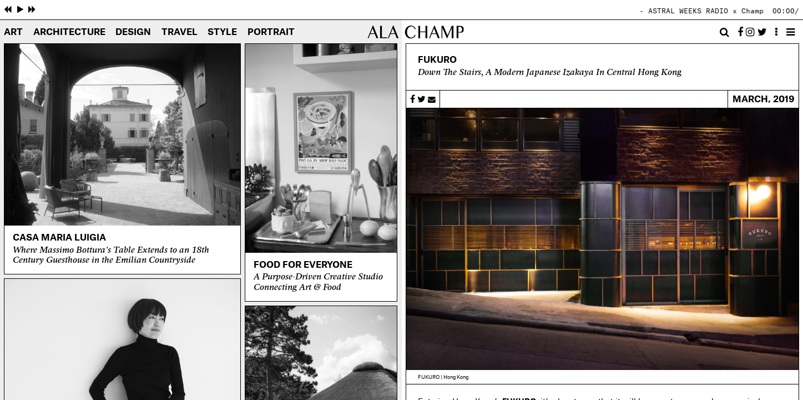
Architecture (69, 32)
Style (222, 32)
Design (133, 32)
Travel (179, 32)
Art (13, 32)
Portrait (271, 32)
